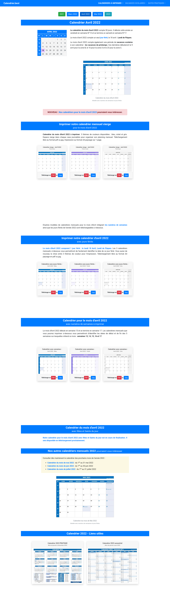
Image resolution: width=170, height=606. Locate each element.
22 (57, 50)
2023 (108, 14)
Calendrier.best (11, 3)
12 (46, 47)
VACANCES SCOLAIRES (135, 3)
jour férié (104, 38)
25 (43, 54)
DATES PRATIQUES (156, 3)
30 (61, 54)
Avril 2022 (85, 14)
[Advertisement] (57, 76)
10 (65, 43)
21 (54, 50)
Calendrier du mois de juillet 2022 (61, 469)
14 (54, 47)
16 (61, 47)
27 (50, 54)
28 (54, 54)
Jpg (60, 175)
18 (43, 50)
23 (61, 50)
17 (65, 47)
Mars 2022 (72, 14)
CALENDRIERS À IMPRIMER (110, 3)
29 (57, 54)
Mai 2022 (98, 14)
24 (65, 50)
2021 (62, 14)
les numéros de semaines (116, 225)
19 (46, 50)
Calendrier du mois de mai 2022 (60, 463)
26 (46, 54)
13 (50, 47)
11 (43, 47)
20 (50, 50)
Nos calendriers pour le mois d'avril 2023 (78, 112)
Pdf (53, 175)
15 (57, 47)
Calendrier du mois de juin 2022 (60, 466)
